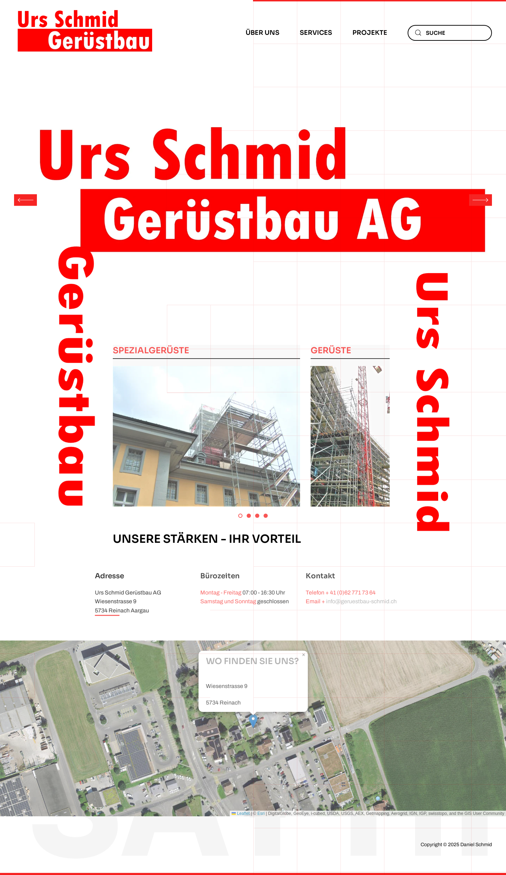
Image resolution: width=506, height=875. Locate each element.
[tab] (240, 516)
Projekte (369, 33)
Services (316, 33)
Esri (261, 813)
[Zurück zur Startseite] (84, 32)
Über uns (262, 33)
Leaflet (240, 813)
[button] (25, 200)
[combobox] (450, 33)
